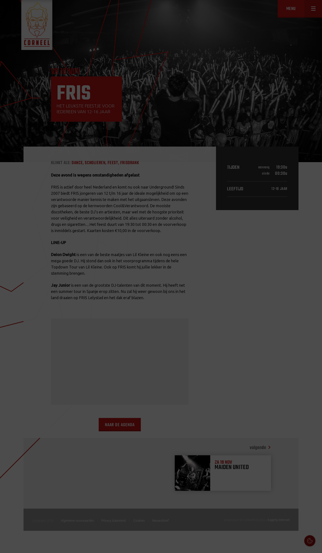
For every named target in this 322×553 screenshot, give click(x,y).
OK (315, 546)
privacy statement (300, 504)
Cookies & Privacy (268, 492)
